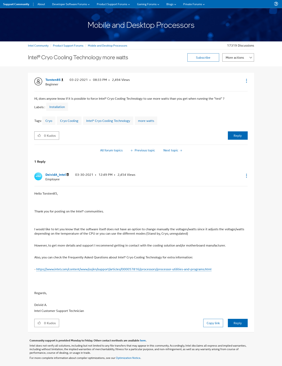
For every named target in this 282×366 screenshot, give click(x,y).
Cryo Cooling (69, 120)
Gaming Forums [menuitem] (147, 4)
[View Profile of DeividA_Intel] (57, 174)
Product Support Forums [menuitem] (112, 4)
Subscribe (203, 57)
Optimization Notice (128, 357)
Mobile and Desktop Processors (107, 45)
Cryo (48, 120)
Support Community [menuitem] (16, 4)
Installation (57, 107)
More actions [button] (235, 57)
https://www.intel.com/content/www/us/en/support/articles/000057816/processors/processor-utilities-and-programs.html (123, 269)
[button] (246, 80)
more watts (146, 120)
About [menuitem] (41, 4)
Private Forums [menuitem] (192, 4)
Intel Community (38, 45)
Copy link (213, 323)
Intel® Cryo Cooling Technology (108, 120)
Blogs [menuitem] (170, 4)
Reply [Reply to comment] (238, 323)
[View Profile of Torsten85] (54, 79)
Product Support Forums (68, 45)
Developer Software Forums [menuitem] (69, 4)
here (143, 340)
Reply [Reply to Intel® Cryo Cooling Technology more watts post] (238, 135)
